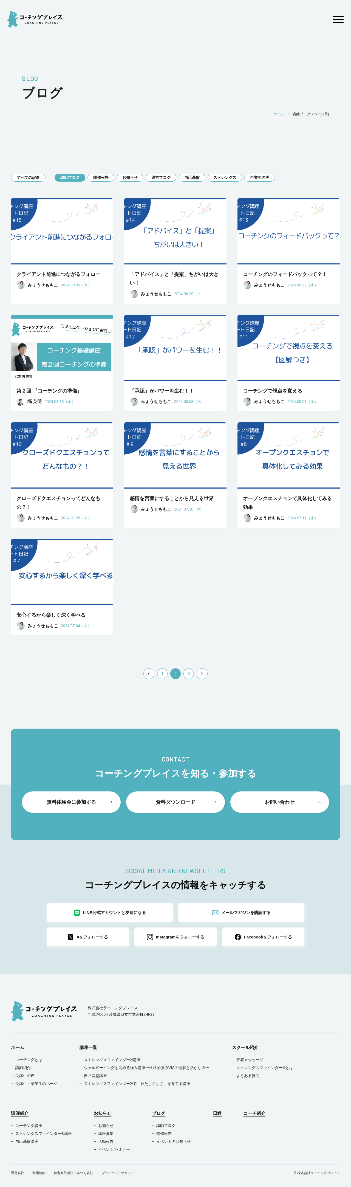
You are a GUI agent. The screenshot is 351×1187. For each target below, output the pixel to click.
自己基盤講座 (95, 1075)
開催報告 (101, 177)
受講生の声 (25, 1075)
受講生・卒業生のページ (36, 1083)
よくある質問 (247, 1075)
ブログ (158, 1113)
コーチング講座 (28, 1125)
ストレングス (224, 177)
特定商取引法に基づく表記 (73, 1173)
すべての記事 (28, 177)
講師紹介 (23, 1067)
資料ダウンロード (175, 802)
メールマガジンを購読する (241, 912)
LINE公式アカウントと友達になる (109, 912)
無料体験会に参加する (71, 802)
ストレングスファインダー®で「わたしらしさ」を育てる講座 (137, 1083)
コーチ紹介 (254, 1113)
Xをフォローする (87, 937)
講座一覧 (88, 1047)
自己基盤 (192, 177)
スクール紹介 (245, 1047)
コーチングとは (28, 1060)
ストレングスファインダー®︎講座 (112, 1060)
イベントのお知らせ (173, 1141)
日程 (217, 1113)
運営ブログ (161, 177)
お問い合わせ (280, 802)
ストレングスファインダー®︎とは (264, 1067)
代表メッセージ (249, 1060)
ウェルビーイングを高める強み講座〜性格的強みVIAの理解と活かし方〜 (147, 1067)
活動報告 (106, 1141)
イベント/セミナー (114, 1149)
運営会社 (17, 1173)
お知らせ (130, 177)
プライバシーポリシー (117, 1173)
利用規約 (39, 1173)
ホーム (17, 1047)
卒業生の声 (259, 177)
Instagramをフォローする (176, 937)
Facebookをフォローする (263, 937)
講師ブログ (70, 177)
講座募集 (106, 1133)
